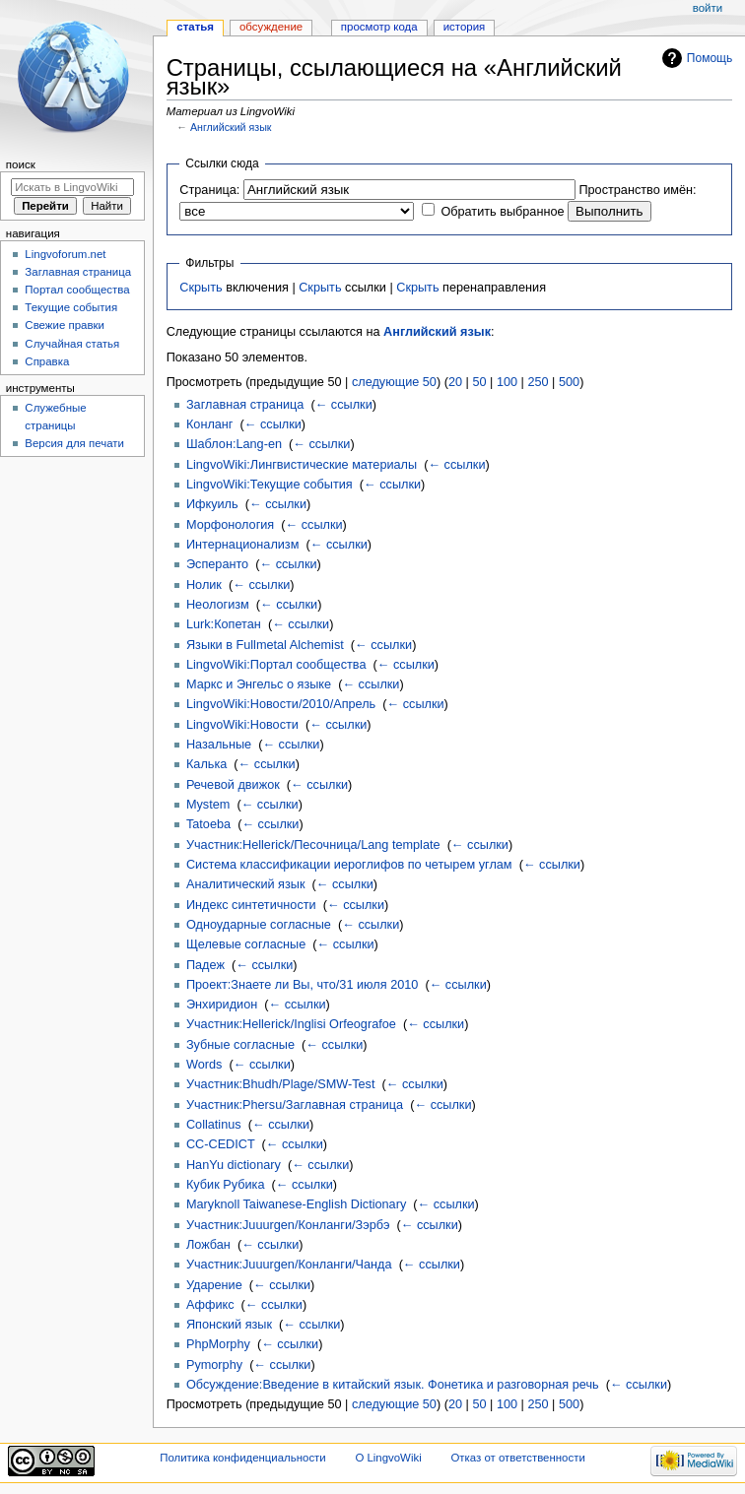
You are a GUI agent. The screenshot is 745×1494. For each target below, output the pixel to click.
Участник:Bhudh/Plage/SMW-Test (280, 1084)
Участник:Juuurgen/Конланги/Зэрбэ (287, 1225)
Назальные (218, 744)
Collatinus (213, 1125)
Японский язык (229, 1325)
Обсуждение (271, 26)
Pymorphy (214, 1365)
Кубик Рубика (225, 1185)
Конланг (210, 424)
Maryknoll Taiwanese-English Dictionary (296, 1204)
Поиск (20, 164)
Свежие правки (64, 325)
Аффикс (210, 1305)
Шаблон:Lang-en (234, 444)
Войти (707, 8)
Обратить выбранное (502, 212)
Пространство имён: (637, 190)
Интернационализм (242, 545)
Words (204, 1065)
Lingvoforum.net (65, 254)
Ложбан (208, 1245)
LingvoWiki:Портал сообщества (276, 665)
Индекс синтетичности (251, 905)
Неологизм (217, 605)
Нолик (204, 585)
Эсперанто (217, 564)
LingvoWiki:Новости (242, 725)
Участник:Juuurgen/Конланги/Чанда (289, 1264)
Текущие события (71, 307)
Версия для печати (74, 443)
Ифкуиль (212, 504)
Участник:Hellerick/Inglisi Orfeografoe (291, 1024)
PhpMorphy (218, 1344)
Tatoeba (208, 824)
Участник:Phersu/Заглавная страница (294, 1105)
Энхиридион (221, 1004)
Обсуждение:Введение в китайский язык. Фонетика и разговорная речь (392, 1385)
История (464, 26)
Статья (195, 26)
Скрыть (200, 287)
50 (479, 382)
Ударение (214, 1285)
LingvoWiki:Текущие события (269, 484)
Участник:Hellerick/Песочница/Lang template (313, 845)
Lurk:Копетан (223, 624)
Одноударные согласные (258, 925)
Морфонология (230, 525)
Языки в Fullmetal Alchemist (265, 645)
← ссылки (343, 405)
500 (569, 382)
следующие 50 (394, 382)
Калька (206, 764)
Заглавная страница (245, 405)
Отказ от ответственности (517, 1457)
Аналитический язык (245, 884)
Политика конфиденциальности (243, 1457)
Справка (47, 361)
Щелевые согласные (245, 944)
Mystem (208, 805)
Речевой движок (233, 785)
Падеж (205, 965)
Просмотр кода (379, 26)
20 (455, 382)
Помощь (710, 58)
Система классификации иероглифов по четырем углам (349, 865)
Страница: (209, 190)
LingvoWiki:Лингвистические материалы (301, 465)
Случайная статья (72, 344)
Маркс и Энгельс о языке (258, 684)
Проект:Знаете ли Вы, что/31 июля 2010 (302, 985)
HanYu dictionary (233, 1165)
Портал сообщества (77, 289)
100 (507, 382)
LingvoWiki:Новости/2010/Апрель (280, 704)
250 (537, 382)
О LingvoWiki (388, 1457)
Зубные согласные (240, 1045)
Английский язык (231, 127)
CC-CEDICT (220, 1144)
